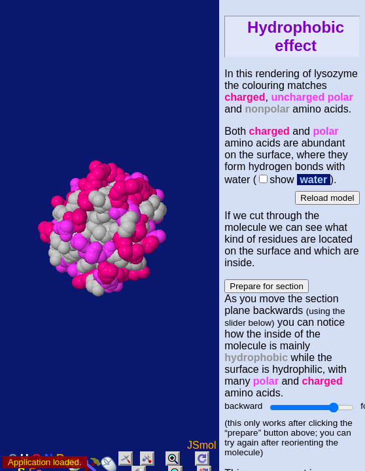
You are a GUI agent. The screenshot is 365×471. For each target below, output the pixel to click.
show (281, 179)
